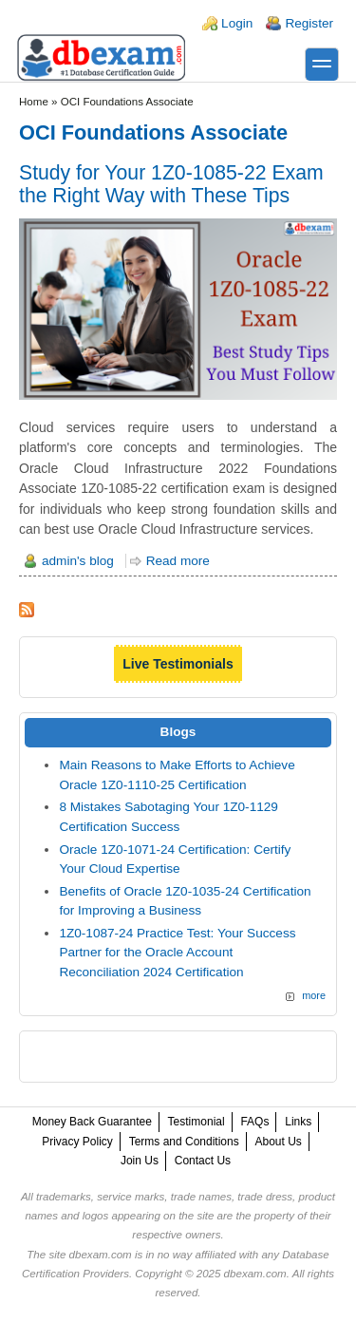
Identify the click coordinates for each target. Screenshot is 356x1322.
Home (33, 101)
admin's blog (78, 561)
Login (237, 23)
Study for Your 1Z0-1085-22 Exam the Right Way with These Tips (171, 183)
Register (309, 23)
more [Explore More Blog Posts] (314, 995)
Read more (178, 561)
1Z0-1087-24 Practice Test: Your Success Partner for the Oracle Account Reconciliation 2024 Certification (177, 952)
